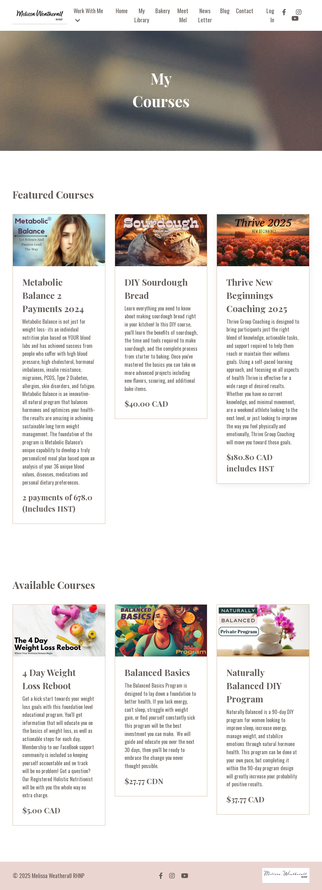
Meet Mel (182, 15)
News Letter (205, 15)
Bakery (162, 11)
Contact (244, 11)
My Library (141, 15)
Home (122, 11)
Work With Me (88, 15)
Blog (225, 11)
